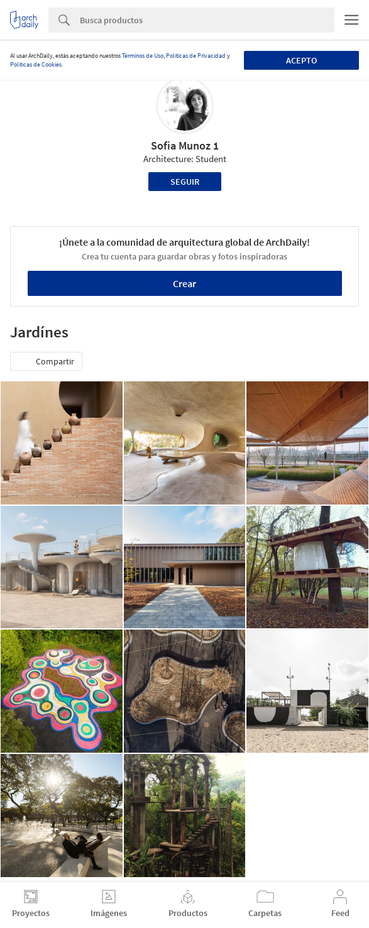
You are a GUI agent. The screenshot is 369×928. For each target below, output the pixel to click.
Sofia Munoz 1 (185, 145)
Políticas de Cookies (36, 64)
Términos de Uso (142, 56)
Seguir (184, 181)
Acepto (301, 60)
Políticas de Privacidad (196, 56)
